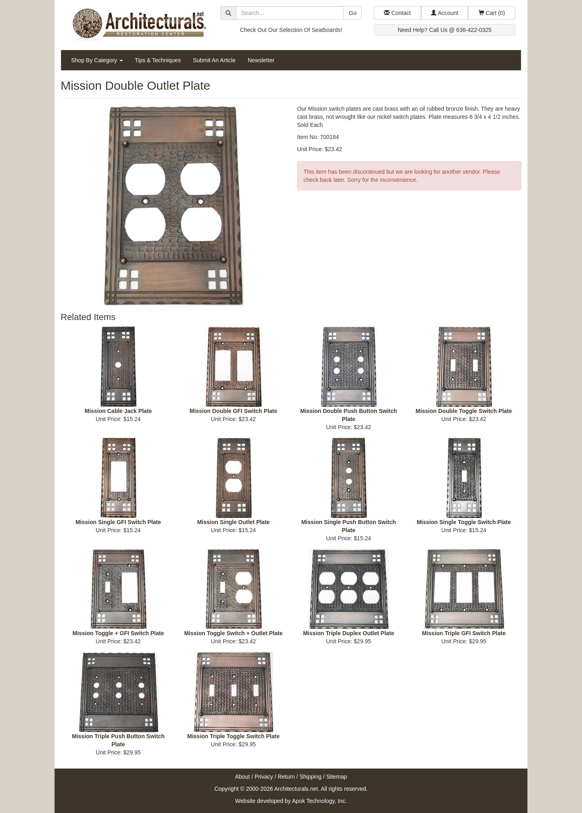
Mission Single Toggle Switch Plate (464, 522)
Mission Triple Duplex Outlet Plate (348, 633)
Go (352, 13)
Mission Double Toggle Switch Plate (463, 411)
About (242, 776)
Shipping (310, 776)
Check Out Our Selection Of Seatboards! (291, 30)
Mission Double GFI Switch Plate (233, 411)
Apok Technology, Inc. (319, 801)
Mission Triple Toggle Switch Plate (233, 736)
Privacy (264, 776)
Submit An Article (214, 60)
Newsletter (261, 60)
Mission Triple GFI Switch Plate (464, 633)
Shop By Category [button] (97, 60)
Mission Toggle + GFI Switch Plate (118, 633)
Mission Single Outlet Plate (233, 522)
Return (286, 776)
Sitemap (336, 776)
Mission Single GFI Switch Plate (118, 522)
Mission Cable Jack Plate (118, 411)
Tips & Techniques (158, 60)
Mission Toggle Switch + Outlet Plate (233, 633)
